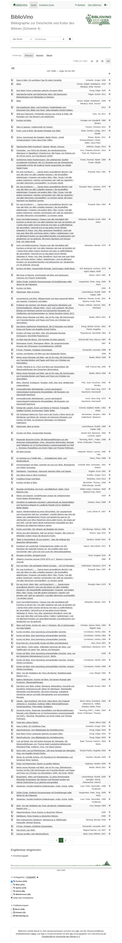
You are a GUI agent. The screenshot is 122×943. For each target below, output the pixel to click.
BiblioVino (20, 4)
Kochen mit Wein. (24, 120)
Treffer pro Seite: (80, 61)
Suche (33, 5)
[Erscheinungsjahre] (61, 870)
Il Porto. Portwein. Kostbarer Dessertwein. (34, 350)
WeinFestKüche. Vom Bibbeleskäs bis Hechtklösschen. (40, 730)
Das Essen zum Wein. (26, 830)
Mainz (33, 934)
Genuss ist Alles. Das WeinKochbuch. (32, 834)
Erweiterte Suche (46, 5)
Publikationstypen (20, 905)
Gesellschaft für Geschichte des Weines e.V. (61, 936)
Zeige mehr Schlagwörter (22, 898)
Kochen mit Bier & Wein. (26, 482)
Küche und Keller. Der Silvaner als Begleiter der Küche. (40, 529)
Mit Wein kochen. (23, 452)
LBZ (77, 931)
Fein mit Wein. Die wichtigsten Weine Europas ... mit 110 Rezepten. (45, 566)
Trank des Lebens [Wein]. (27, 722)
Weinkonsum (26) (21, 894)
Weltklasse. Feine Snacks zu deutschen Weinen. (37, 816)
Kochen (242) (19, 881)
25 (97, 61)
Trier (43, 934)
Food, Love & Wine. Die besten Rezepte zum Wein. (38, 131)
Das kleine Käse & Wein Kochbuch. (31, 475)
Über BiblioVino (94, 5)
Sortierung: (17, 55)
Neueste (39, 55)
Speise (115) (18, 888)
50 (102, 61)
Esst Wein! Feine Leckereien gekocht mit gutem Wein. (39, 90)
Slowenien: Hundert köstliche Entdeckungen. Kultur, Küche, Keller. (45, 786)
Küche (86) (18, 891)
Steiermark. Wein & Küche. (28, 292)
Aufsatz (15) (18, 912)
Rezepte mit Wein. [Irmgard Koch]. (31, 555)
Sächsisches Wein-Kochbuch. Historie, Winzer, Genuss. (40, 146)
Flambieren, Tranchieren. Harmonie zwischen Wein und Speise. (43, 471)
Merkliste (80, 5)
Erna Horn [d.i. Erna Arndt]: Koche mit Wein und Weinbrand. (42, 643)
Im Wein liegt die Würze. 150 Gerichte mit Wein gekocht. (40, 339)
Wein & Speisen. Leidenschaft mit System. (34, 127)
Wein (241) (18, 884)
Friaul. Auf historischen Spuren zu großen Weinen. (38, 764)
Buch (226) (18, 909)
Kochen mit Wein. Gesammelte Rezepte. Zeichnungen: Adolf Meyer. (45, 268)
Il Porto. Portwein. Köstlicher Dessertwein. (34, 826)
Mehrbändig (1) (19, 916)
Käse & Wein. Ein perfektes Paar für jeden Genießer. (39, 80)
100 (108, 61)
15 (92, 61)
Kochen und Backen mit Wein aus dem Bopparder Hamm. (41, 354)
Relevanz (29, 55)
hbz (71, 934)
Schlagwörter (18, 877)
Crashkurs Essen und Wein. (28, 479)
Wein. (18, 84)
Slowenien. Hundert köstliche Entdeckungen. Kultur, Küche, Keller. (45, 799)
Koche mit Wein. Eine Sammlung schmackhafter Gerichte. (41, 632)
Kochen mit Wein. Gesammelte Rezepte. (34, 433)
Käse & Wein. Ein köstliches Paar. (31, 726)
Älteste (49, 55)
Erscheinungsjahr (19, 856)
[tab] (17, 55)
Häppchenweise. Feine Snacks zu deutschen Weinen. (39, 812)
